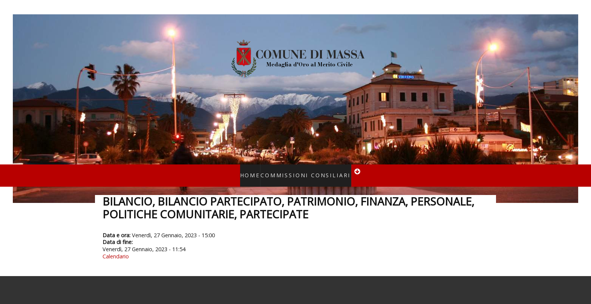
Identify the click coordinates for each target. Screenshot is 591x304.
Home (258, 170)
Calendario (116, 246)
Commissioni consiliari (303, 170)
